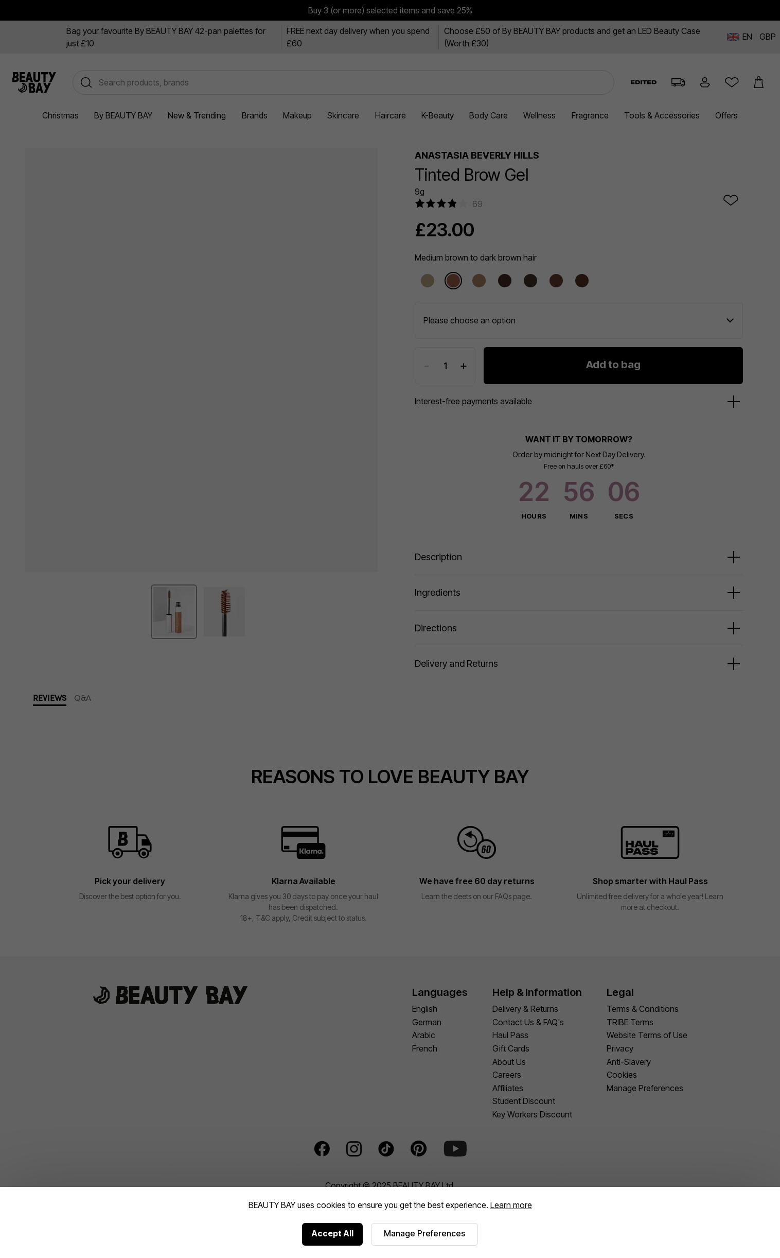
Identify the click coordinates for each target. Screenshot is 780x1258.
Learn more (511, 1205)
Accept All (332, 1233)
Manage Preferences (424, 1233)
